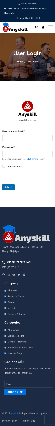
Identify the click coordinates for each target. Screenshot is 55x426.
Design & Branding (17, 341)
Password (8, 147)
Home (20, 61)
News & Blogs (15, 353)
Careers (12, 302)
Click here (31, 159)
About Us (12, 290)
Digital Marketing (16, 335)
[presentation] (24, 182)
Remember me (14, 166)
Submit (8, 187)
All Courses (13, 330)
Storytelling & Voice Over (20, 347)
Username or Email (13, 131)
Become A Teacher (17, 314)
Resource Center (16, 296)
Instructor (12, 308)
